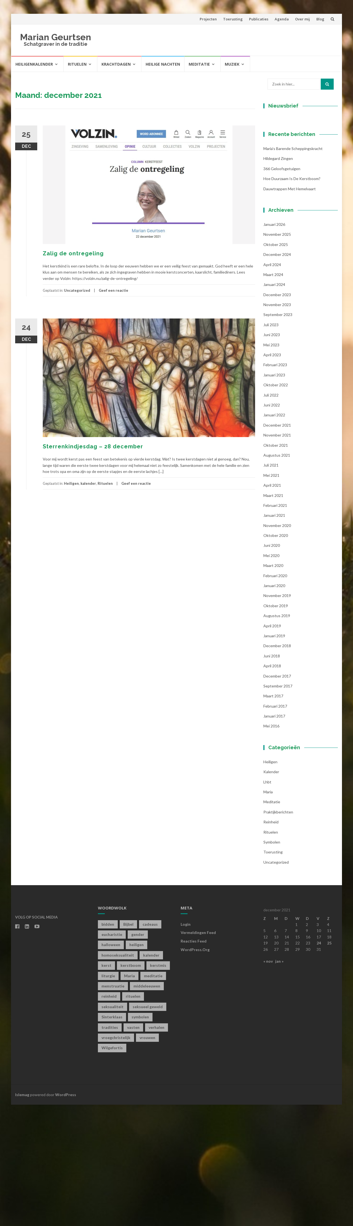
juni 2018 (271, 777)
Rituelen (77, 64)
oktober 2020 (275, 656)
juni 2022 (271, 526)
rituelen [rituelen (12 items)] (133, 1117)
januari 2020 (274, 707)
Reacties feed (194, 1062)
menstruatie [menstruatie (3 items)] (112, 1107)
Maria (268, 913)
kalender (88, 483)
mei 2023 (271, 466)
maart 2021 (273, 616)
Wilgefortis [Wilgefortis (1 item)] (112, 1169)
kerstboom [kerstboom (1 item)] (131, 1086)
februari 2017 (275, 827)
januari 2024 (274, 405)
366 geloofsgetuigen (281, 289)
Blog (320, 19)
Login (186, 1045)
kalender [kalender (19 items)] (151, 1076)
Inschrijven (298, 220)
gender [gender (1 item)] (137, 1055)
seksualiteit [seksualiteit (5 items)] (112, 1127)
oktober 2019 (275, 726)
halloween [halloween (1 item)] (110, 1066)
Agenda (282, 19)
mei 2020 (271, 676)
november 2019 (277, 716)
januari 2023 (274, 496)
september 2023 (277, 435)
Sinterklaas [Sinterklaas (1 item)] (111, 1138)
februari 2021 (275, 626)
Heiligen (71, 483)
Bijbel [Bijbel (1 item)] (128, 1045)
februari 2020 (275, 696)
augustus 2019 (276, 737)
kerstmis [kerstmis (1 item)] (158, 1086)
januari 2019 (274, 757)
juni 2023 (271, 456)
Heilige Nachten (163, 64)
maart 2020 (273, 686)
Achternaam (283, 197)
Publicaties (258, 19)
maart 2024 (273, 395)
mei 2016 (271, 847)
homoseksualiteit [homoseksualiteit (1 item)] (117, 1076)
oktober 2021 (275, 566)
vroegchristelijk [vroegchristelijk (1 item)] (115, 1159)
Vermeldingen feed (198, 1053)
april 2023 (272, 476)
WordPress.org (195, 1071)
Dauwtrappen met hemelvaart (289, 309)
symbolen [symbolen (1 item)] (140, 1138)
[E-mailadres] (298, 169)
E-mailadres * (285, 160)
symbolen (271, 963)
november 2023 (277, 426)
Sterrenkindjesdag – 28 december (93, 446)
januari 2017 (274, 837)
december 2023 (277, 415)
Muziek (232, 64)
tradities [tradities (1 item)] (109, 1148)
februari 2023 (275, 486)
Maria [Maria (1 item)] (129, 1096)
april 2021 (272, 606)
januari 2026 (274, 345)
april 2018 (272, 787)
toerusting (273, 973)
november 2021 (277, 556)
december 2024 (277, 375)
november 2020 (277, 646)
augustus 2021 (276, 576)
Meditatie (199, 64)
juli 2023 (271, 445)
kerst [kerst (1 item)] (106, 1086)
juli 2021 (271, 586)
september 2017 (277, 807)
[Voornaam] (298, 187)
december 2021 (277, 546)
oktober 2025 (275, 365)
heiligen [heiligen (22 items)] (136, 1066)
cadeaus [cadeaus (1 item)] (150, 1045)
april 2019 (272, 747)
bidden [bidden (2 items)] (107, 1045)
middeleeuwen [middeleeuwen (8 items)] (146, 1107)
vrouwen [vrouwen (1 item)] (147, 1159)
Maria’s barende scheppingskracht (293, 269)
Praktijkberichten (278, 933)
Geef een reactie (113, 290)
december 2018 (277, 767)
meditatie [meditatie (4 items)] (153, 1096)
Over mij (302, 19)
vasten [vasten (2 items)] (133, 1148)
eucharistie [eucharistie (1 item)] (111, 1055)
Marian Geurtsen (55, 37)
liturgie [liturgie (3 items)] (108, 1096)
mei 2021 (271, 596)
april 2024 (272, 385)
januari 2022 (274, 536)
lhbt (267, 903)
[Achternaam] (298, 205)
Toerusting (233, 19)
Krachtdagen (116, 64)
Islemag (22, 1215)
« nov (268, 1082)
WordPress (65, 1215)
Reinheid (271, 943)
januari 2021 (274, 636)
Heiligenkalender (34, 64)
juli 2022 (271, 516)
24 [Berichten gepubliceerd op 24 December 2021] (319, 1064)
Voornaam (282, 178)
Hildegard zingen (278, 279)
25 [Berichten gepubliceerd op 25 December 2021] (329, 1064)
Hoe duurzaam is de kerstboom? (291, 300)
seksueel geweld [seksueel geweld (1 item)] (148, 1127)
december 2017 (277, 797)
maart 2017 (273, 817)
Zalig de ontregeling (73, 253)
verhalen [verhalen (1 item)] (156, 1148)
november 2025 (277, 355)
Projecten (208, 19)
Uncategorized (77, 290)
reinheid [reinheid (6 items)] (109, 1117)
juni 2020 (271, 666)
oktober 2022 (275, 506)
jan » (279, 1082)
